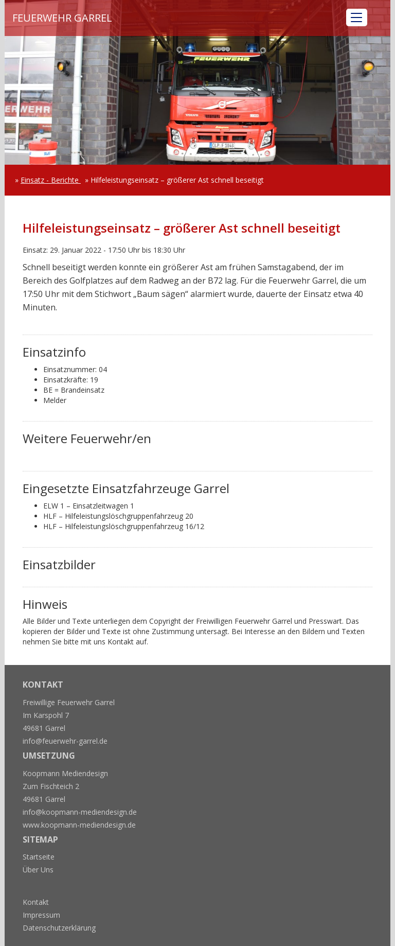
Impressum (41, 915)
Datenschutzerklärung (59, 928)
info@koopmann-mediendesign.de (80, 812)
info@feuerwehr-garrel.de (65, 741)
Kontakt (36, 902)
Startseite (39, 857)
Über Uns (38, 869)
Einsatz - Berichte (51, 180)
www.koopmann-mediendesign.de (79, 825)
